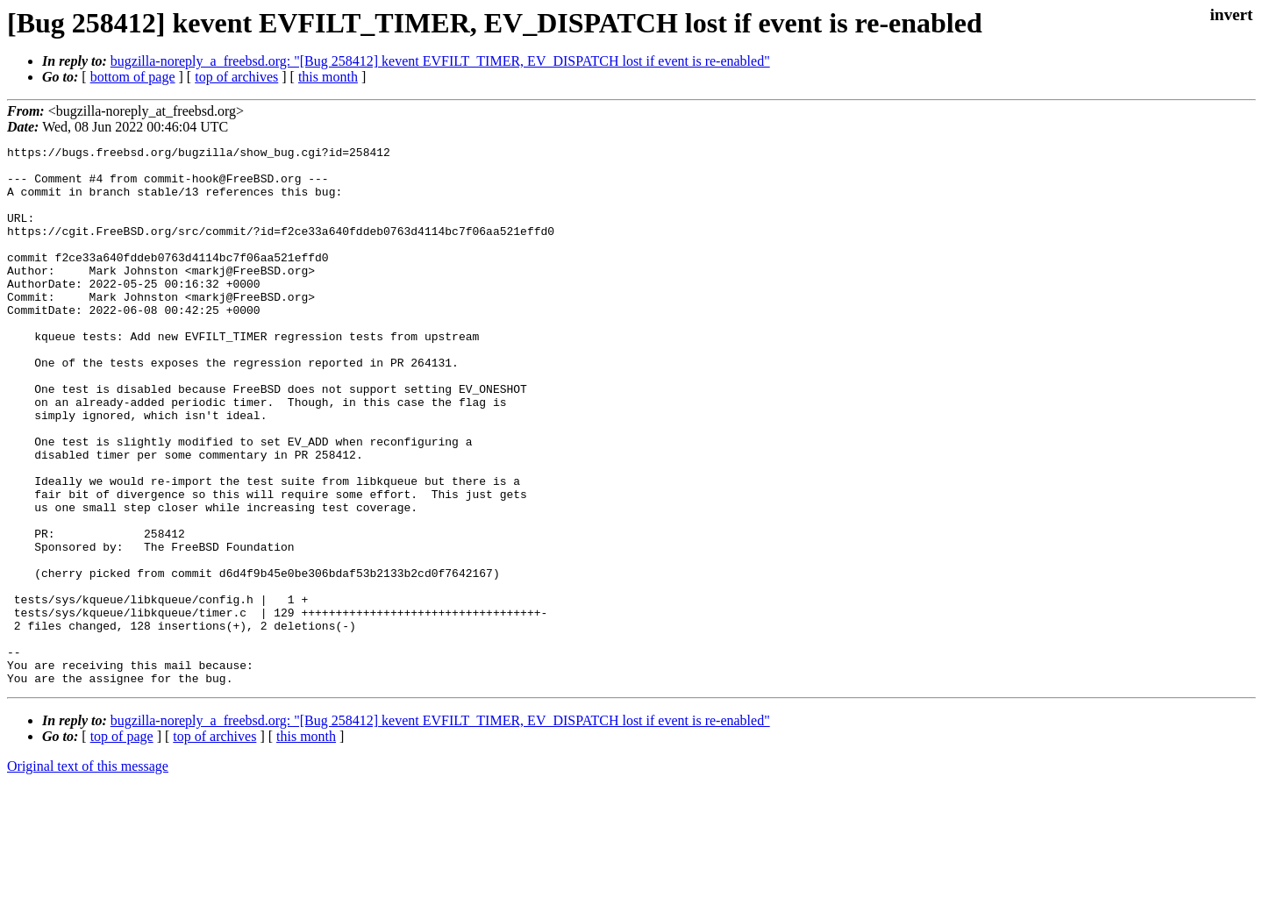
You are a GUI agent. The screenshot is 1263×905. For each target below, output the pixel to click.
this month (328, 76)
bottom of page (132, 76)
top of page (121, 844)
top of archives (236, 76)
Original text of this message (87, 873)
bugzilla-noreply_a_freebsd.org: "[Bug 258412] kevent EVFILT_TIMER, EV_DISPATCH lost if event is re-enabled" (440, 60)
